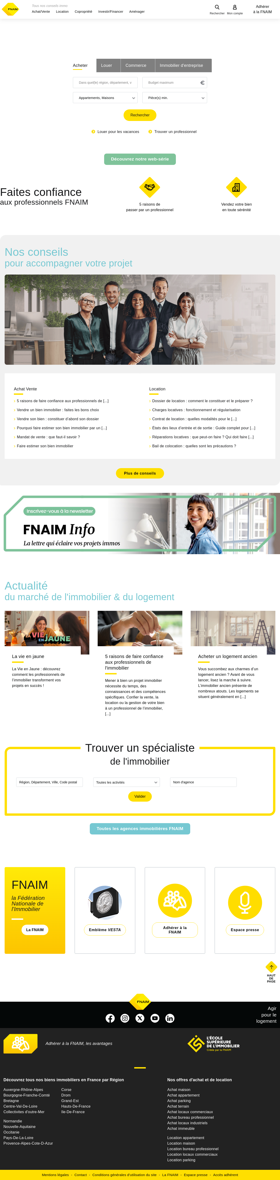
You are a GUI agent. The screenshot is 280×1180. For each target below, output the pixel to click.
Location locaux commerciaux (192, 1154)
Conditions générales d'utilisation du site (124, 1175)
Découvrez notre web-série (140, 159)
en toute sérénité (236, 207)
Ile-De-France (73, 1112)
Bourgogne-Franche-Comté (26, 1095)
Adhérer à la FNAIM (262, 9)
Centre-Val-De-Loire (20, 1106)
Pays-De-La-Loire (18, 1138)
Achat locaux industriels (187, 1123)
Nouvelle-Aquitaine (19, 1127)
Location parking (181, 1160)
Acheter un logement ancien (227, 656)
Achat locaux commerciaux (190, 1112)
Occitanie (11, 1132)
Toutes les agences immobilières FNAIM (140, 828)
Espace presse (196, 1175)
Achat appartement (183, 1095)
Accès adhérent (225, 1175)
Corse (66, 1090)
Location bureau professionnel (193, 1149)
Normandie (12, 1121)
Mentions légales (55, 1175)
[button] (41, 11)
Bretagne (11, 1101)
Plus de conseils (140, 473)
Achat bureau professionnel (190, 1117)
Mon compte (235, 13)
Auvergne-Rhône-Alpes (23, 1090)
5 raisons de (149, 207)
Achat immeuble (181, 1129)
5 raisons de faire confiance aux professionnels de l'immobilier (134, 662)
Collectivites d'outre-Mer (23, 1112)
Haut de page (272, 978)
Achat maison (178, 1090)
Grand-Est (70, 1101)
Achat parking (179, 1101)
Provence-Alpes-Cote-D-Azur (28, 1143)
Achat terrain (178, 1106)
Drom (66, 1095)
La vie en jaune (28, 656)
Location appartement (185, 1138)
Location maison (181, 1143)
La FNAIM (35, 930)
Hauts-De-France (75, 1106)
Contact (81, 1175)
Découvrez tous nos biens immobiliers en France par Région (63, 1080)
